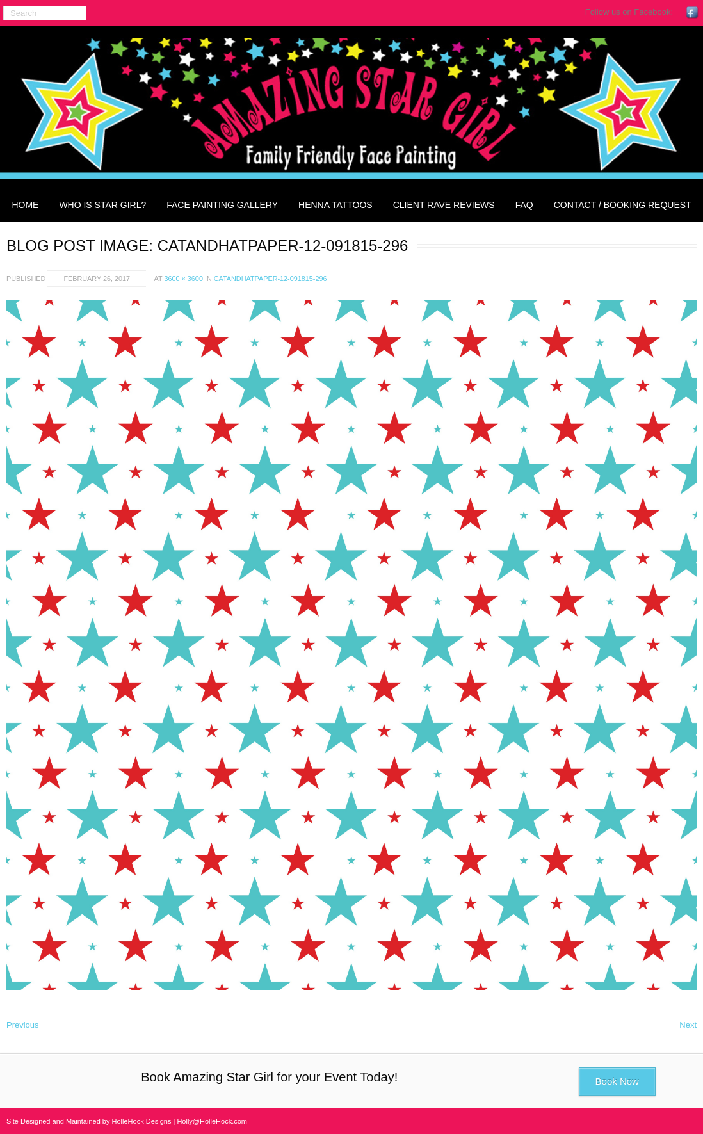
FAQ (524, 205)
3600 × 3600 (183, 278)
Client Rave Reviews (444, 205)
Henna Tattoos (335, 205)
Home (25, 205)
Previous (22, 1025)
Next (688, 1025)
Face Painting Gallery (222, 205)
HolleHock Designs (142, 1121)
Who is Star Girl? (102, 205)
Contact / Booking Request (622, 205)
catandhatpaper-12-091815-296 (270, 278)
